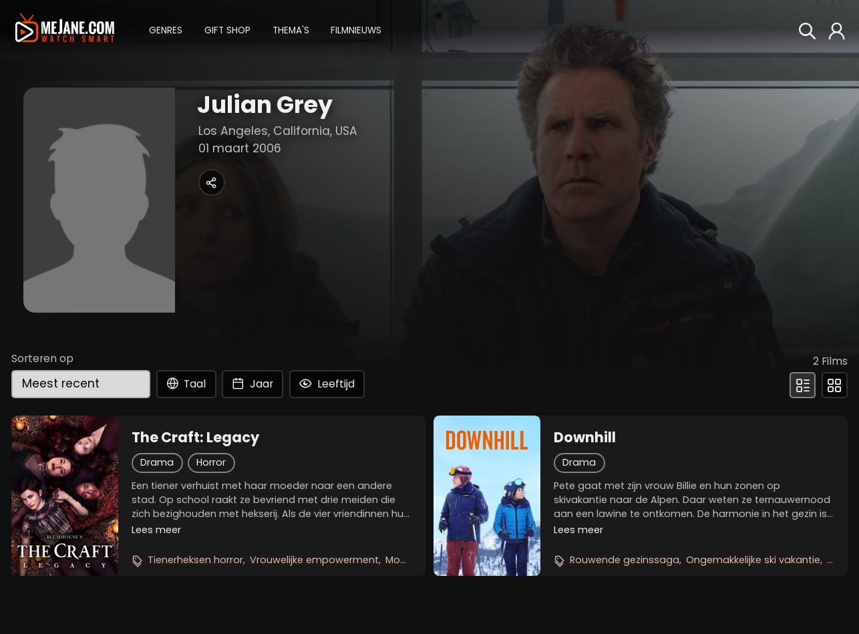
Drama (157, 462)
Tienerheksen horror (195, 560)
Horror (211, 462)
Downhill (585, 437)
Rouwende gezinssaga (624, 560)
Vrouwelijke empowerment (314, 560)
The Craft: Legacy (195, 437)
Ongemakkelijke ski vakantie (753, 560)
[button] (165, 29)
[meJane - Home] (64, 28)
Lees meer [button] (156, 529)
